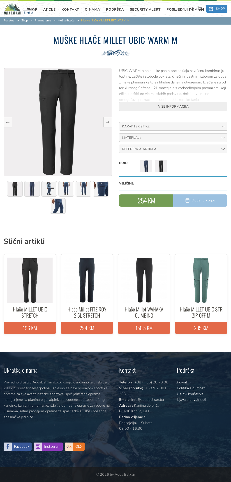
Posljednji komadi (185, 9)
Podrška (115, 9)
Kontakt (70, 9)
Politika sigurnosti (191, 388)
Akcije (49, 9)
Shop (32, 9)
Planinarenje (43, 20)
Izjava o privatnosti (191, 399)
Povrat (182, 382)
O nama (92, 9)
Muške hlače (66, 20)
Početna (9, 20)
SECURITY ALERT (145, 9)
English (29, 12)
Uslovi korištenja (190, 394)
